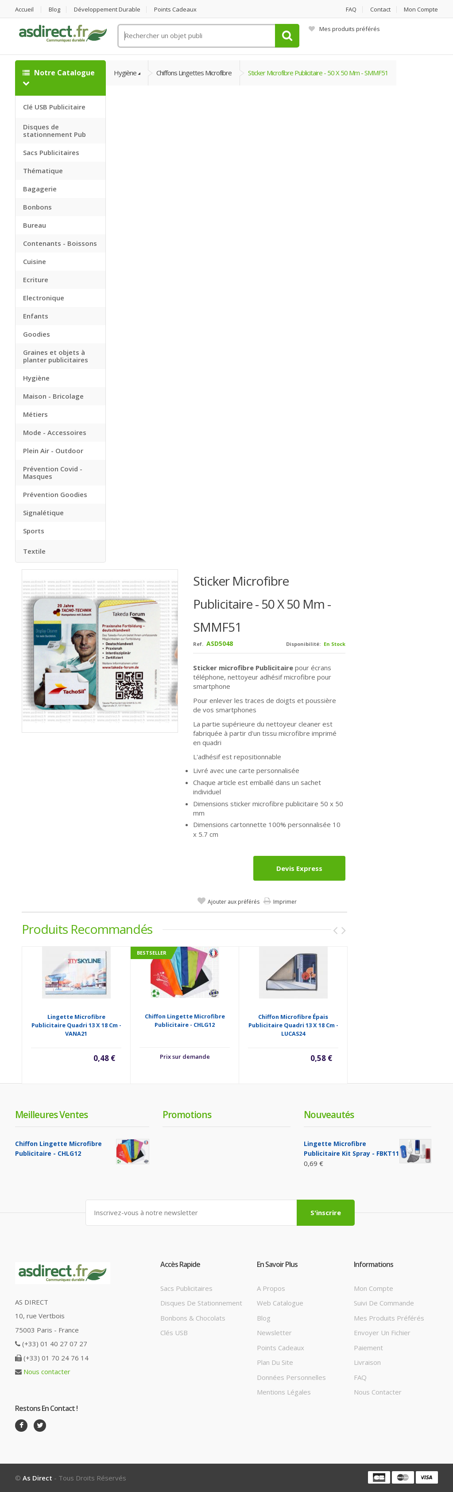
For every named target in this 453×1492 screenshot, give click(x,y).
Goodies (36, 334)
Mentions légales (284, 1391)
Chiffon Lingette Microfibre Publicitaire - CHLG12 (185, 1020)
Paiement (368, 1347)
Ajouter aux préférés (233, 901)
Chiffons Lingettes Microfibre (194, 72)
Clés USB (174, 1332)
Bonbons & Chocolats (192, 1317)
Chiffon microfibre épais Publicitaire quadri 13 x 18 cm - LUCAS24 (293, 1025)
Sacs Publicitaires (51, 152)
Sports (33, 530)
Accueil (24, 9)
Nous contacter (46, 1371)
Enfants (35, 315)
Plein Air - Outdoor (53, 450)
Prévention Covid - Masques (52, 472)
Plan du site (275, 1362)
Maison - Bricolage (53, 396)
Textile (34, 551)
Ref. (198, 644)
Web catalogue (280, 1302)
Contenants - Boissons (60, 243)
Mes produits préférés (344, 29)
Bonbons (37, 206)
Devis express (299, 868)
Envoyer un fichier (382, 1332)
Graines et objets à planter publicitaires (55, 356)
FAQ (351, 9)
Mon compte (421, 9)
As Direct (37, 1477)
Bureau (34, 225)
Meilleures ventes (51, 1114)
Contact (380, 9)
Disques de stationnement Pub (54, 130)
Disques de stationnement (201, 1302)
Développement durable (107, 9)
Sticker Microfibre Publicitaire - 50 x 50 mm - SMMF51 (318, 72)
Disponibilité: (303, 644)
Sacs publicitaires (186, 1288)
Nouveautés (329, 1114)
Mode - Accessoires (54, 432)
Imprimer (285, 901)
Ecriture (35, 279)
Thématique (43, 170)
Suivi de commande (384, 1302)
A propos (271, 1288)
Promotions (187, 1114)
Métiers (35, 414)
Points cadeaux (175, 9)
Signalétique (43, 512)
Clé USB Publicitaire (54, 106)
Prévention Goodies (55, 494)
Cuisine (34, 261)
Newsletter (274, 1332)
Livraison (367, 1362)
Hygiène (36, 377)
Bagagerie (40, 188)
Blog (54, 9)
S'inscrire (325, 1212)
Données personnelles (291, 1377)
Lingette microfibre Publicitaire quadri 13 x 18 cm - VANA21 (76, 1025)
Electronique (43, 297)
